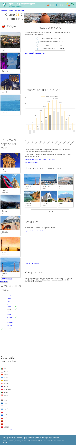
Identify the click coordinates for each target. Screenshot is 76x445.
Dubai (3, 253)
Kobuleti (4, 112)
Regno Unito (4, 192)
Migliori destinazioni (6, 278)
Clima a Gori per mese (32, 263)
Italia (2, 213)
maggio (9, 306)
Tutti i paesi (12, 430)
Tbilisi (3, 50)
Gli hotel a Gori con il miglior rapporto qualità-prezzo (41, 159)
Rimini (61, 186)
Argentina (6, 409)
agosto (9, 314)
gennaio (9, 296)
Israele (5, 415)
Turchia (3, 234)
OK (71, 438)
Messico (6, 392)
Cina (5, 424)
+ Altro (50, 211)
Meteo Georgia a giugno (17, 10)
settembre (10, 317)
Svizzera (6, 383)
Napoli (61, 203)
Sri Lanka (6, 421)
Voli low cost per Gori (31, 162)
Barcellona (46, 186)
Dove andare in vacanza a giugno (35, 53)
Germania (6, 374)
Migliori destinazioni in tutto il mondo (36, 231)
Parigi (3, 169)
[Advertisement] (50, 69)
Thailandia (7, 406)
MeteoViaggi (4, 10)
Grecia (5, 403)
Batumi (4, 71)
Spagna (6, 380)
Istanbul (4, 232)
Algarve (28, 203)
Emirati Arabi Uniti (6, 255)
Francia (3, 171)
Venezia (28, 186)
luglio (8, 312)
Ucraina (6, 377)
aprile (8, 304)
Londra (4, 190)
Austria (6, 371)
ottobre (9, 320)
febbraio (9, 298)
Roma (4, 211)
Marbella (45, 203)
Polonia (6, 412)
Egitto (5, 400)
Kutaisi (4, 92)
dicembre (9, 325)
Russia (6, 418)
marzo (8, 301)
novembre (10, 322)
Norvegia (6, 427)
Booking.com (3, 281)
